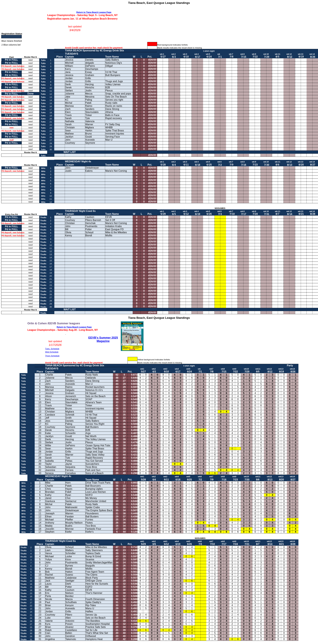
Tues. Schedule (52, 349)
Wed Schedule (51, 352)
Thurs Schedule (52, 356)
